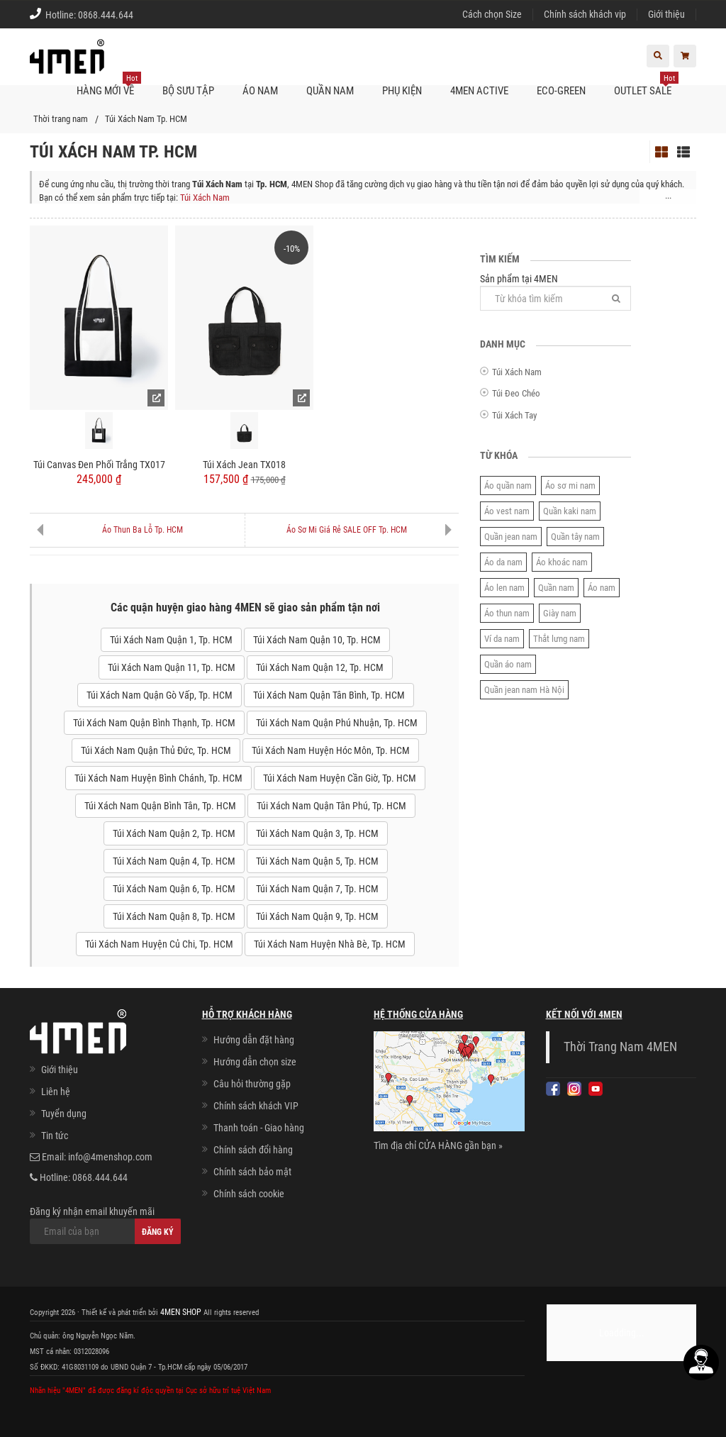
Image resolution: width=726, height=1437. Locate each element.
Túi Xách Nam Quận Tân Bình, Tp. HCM (329, 695)
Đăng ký (158, 1232)
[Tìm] (616, 298)
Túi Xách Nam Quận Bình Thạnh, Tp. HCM (154, 722)
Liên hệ (55, 1091)
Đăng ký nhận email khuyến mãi (105, 1225)
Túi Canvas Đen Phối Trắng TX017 (99, 464)
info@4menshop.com (110, 1157)
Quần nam (556, 587)
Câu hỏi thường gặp (252, 1083)
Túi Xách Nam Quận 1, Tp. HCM (171, 639)
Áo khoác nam (562, 562)
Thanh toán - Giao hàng (258, 1127)
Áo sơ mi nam (570, 485)
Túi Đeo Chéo (516, 393)
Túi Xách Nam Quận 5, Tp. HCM (317, 861)
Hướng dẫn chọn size (254, 1061)
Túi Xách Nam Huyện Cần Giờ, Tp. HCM (339, 778)
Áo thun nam (507, 613)
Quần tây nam (575, 536)
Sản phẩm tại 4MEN (555, 292)
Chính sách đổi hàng (253, 1149)
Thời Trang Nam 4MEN (620, 1047)
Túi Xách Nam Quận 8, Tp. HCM (174, 916)
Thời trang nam (60, 118)
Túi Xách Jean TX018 (244, 464)
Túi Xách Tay (514, 415)
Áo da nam (503, 562)
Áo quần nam (508, 485)
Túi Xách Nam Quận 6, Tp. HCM (174, 888)
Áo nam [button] (260, 90)
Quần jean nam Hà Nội (524, 689)
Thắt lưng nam (559, 638)
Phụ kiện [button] (402, 90)
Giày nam (559, 613)
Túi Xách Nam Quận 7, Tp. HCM (317, 888)
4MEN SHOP (179, 1311)
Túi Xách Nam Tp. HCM (146, 118)
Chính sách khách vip (585, 14)
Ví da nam (502, 638)
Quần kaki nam (569, 511)
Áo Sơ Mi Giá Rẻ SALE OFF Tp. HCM (346, 530)
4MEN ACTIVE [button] (479, 90)
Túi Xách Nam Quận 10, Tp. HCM (317, 639)
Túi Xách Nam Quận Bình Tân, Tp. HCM (160, 805)
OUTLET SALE (646, 85)
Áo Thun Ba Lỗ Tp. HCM (142, 530)
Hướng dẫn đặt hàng (253, 1039)
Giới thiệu (666, 14)
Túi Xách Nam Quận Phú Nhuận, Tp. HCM (337, 722)
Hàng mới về (109, 85)
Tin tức (54, 1135)
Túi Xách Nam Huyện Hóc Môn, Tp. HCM (331, 750)
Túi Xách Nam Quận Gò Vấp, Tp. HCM (159, 695)
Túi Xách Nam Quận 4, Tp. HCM (174, 861)
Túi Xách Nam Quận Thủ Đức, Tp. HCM (156, 750)
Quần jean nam (510, 536)
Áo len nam (504, 587)
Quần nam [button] (330, 90)
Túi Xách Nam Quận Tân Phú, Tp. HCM (331, 805)
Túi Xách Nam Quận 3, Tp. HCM (317, 833)
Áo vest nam (507, 511)
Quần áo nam (508, 664)
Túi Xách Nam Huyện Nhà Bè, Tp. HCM (330, 944)
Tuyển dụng (63, 1113)
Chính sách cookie (248, 1193)
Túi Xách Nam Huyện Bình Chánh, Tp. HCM (158, 778)
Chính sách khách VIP (255, 1105)
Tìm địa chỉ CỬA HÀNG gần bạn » (438, 1145)
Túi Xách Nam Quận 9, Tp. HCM (317, 916)
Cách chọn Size (492, 14)
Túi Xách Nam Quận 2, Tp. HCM (174, 833)
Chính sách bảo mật (252, 1171)
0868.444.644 (105, 15)
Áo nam (601, 587)
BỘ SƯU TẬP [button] (188, 90)
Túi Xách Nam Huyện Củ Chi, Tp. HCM (159, 944)
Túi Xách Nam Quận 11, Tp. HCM (171, 667)
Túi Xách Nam (205, 197)
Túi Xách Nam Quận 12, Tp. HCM (320, 667)
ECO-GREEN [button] (561, 90)
